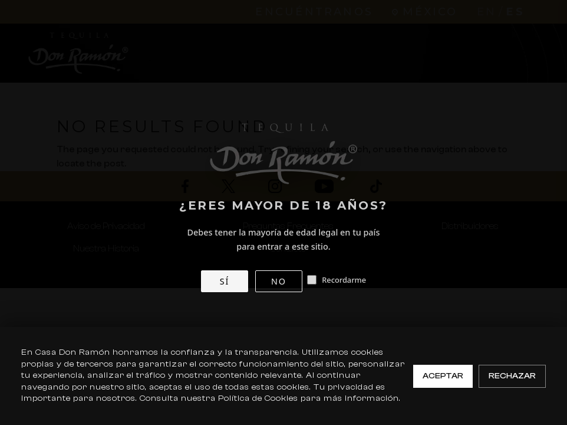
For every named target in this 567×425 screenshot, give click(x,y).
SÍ (224, 281)
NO (278, 281)
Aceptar (443, 376)
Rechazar (512, 376)
